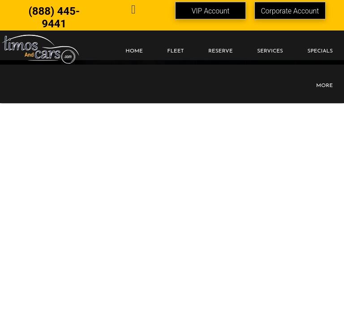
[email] (134, 10)
